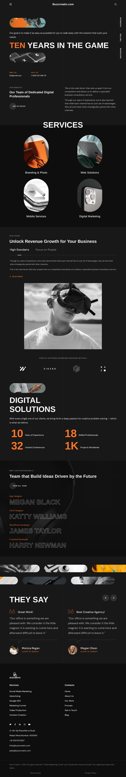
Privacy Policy (90, 773)
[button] (115, 4)
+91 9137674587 (16, 740)
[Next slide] (113, 598)
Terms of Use (35, 773)
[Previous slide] (105, 598)
